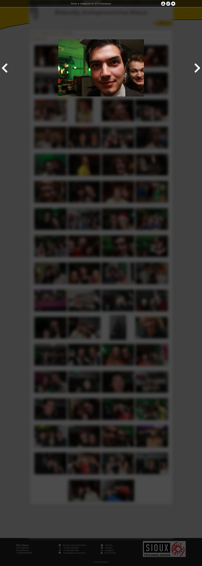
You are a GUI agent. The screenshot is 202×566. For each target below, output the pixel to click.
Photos (74, 3)
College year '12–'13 (88, 3)
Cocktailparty (105, 3)
